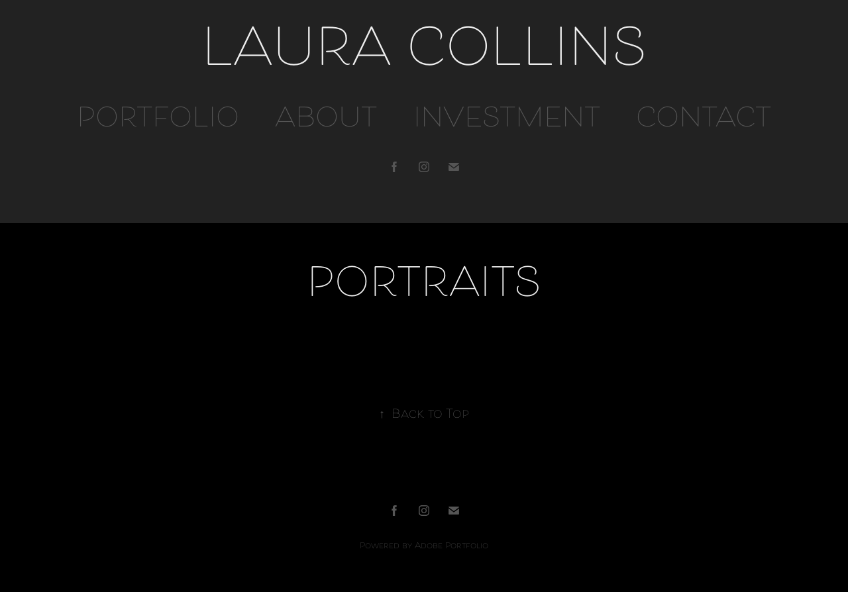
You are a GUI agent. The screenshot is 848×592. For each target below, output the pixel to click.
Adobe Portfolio (451, 546)
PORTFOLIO (158, 120)
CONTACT (703, 120)
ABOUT (326, 120)
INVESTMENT (506, 120)
